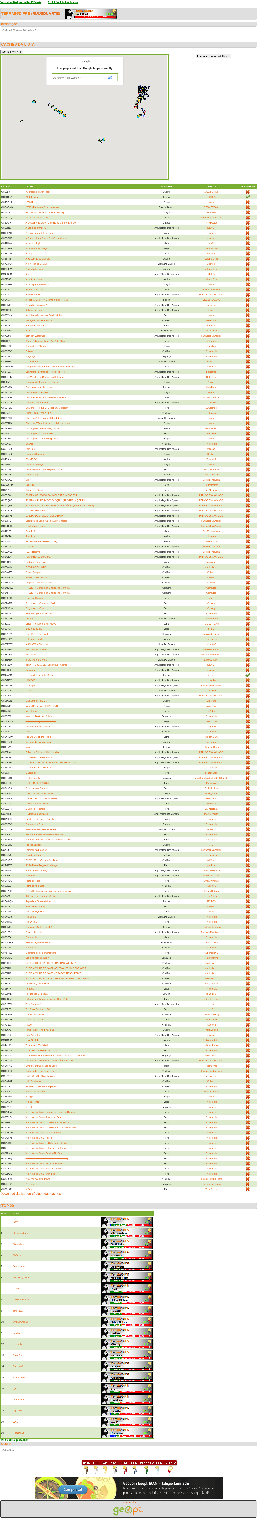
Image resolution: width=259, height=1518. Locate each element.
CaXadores (211, 341)
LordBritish (211, 896)
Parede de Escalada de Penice (41, 829)
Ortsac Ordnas (211, 881)
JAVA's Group (211, 192)
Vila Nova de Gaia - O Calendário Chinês (46, 1143)
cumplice (211, 346)
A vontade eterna (34, 279)
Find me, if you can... (36, 562)
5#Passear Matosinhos (37, 217)
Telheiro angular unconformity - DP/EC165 (47, 999)
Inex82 (211, 243)
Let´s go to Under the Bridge (40, 675)
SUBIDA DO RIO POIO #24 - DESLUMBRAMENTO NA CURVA (58, 978)
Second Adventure (35, 932)
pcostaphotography (211, 927)
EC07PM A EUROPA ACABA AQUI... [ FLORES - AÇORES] (56, 500)
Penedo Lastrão (34, 845)
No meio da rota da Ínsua (38, 742)
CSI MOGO (31, 459)
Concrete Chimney (35, 454)
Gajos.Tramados (211, 474)
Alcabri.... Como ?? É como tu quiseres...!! (47, 300)
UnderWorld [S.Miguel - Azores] (41, 1076)
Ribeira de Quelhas (35, 911)
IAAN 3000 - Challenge (37, 644)
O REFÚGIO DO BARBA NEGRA (42, 798)
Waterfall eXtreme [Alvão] (38, 1179)
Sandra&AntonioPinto (211, 217)
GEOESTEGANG (211, 300)
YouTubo (30, 1184)
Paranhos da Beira (35, 824)
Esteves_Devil (211, 659)
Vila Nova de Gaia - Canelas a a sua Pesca (47, 1122)
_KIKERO (211, 274)
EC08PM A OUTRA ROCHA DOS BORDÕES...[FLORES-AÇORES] (60, 505)
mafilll (211, 911)
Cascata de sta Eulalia (37, 392)
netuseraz (211, 372)
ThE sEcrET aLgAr (35, 1019)
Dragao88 (18, 1366)
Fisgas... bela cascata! (37, 577)
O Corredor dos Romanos (39, 767)
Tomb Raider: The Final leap (40, 1030)
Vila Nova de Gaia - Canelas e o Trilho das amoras (51, 1127)
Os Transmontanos (211, 1184)
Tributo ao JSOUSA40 (37, 1045)
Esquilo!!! (30, 531)
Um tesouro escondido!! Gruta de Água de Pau (49, 1060)
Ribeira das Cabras (35, 906)
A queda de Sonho (35, 269)
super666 (211, 644)
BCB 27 (29, 330)
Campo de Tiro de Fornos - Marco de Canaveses (50, 366)
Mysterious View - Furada (38, 726)
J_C (211, 845)
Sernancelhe (32, 937)
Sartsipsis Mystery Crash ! (39, 927)
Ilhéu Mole (31, 654)
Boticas (29, 351)
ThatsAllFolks (211, 767)
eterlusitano (211, 567)
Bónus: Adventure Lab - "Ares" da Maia (45, 341)
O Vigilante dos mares (37, 814)
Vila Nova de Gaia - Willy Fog (40, 1174)
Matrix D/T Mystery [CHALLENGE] (43, 706)
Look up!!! (30, 685)
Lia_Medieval (211, 490)
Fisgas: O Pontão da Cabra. (40, 582)
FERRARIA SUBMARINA (38, 557)
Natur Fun (211, 377)
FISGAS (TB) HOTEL (36, 567)
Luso (28, 695)
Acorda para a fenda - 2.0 (38, 284)
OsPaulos (211, 587)
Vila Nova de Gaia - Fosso (39, 1138)
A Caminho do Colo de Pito (39, 233)
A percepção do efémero (38, 258)
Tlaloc (29, 1024)
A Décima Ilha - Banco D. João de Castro (46, 238)
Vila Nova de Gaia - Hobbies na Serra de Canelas (51, 1112)
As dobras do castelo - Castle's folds (44, 315)
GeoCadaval (211, 248)
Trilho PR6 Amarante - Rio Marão (42, 1050)
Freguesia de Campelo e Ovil (40, 603)
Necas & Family (211, 634)
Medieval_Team (21, 1277)
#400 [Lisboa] (32, 197)
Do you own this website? (67, 77)
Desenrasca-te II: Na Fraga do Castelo (45, 469)
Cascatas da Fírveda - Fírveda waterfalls (46, 397)
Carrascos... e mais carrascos (40, 387)
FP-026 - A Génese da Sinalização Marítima (48, 593)
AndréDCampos (211, 397)
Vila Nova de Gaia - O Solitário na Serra (46, 1148)
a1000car (211, 803)
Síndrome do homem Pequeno (41, 952)
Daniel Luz (211, 305)
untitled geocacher (211, 289)
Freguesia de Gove (35, 608)
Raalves (211, 454)
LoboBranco (211, 773)
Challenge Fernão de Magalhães (42, 438)
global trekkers (211, 747)
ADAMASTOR (33, 294)
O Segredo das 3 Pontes (38, 803)
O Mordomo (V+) (34, 778)
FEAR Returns (33, 551)
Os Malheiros (211, 485)
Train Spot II (32, 1040)
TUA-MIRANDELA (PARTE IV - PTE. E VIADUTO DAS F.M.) (56, 1055)
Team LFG (211, 994)
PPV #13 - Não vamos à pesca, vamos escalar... (50, 891)
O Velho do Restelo (35, 809)
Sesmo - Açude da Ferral (38, 942)
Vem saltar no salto (35, 1091)
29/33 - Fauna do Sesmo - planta (42, 207)
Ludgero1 (211, 726)
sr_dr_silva (211, 855)
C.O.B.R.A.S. (32, 361)
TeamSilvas (211, 325)
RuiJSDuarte (45, 14)
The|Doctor (211, 222)
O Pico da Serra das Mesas (39, 793)
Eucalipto (30, 536)
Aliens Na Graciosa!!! (36, 305)
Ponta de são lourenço (37, 870)
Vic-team (211, 536)
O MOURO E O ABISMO (38, 783)
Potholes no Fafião (35, 886)
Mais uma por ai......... (36, 701)
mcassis (211, 238)
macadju (211, 402)
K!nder (211, 310)
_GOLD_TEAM (211, 623)
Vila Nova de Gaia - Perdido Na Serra (44, 1153)
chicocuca (211, 320)
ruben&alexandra (211, 870)
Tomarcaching (211, 958)
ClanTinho (211, 387)
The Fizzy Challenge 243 (38, 1009)
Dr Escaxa (211, 413)
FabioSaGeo (211, 618)
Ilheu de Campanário (36, 649)
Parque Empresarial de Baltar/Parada (44, 834)
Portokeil (211, 433)
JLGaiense (211, 408)
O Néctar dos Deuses (36, 788)
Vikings (29, 1096)
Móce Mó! (211, 783)
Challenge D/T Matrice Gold (40, 433)
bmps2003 (18, 1310)
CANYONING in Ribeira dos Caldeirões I (46, 377)
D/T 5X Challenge (34, 464)
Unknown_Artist (211, 1040)
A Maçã (29, 253)
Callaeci (211, 572)
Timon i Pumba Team (211, 1071)
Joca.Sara (211, 212)
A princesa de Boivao (36, 264)
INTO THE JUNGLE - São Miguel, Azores (46, 665)
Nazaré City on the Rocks (38, 737)
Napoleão (211, 562)
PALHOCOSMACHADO (211, 294)
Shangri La (31, 947)
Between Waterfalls (35, 336)
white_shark (211, 793)
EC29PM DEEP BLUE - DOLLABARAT (45, 515)
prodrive (211, 865)
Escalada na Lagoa (35, 526)
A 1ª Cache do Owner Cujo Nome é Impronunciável (51, 222)
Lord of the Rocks (211, 999)
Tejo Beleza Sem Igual (37, 994)
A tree (29, 274)
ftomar (211, 629)
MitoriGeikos (211, 428)
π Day (29, 1189)
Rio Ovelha (31, 922)
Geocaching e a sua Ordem (39, 613)
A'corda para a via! (35, 289)
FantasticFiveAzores (211, 336)
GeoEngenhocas (211, 531)
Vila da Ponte (32, 1102)
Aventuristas (19, 1377)
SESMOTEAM (211, 207)
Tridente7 (211, 459)
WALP (16, 1422)
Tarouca (30, 988)
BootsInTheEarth (211, 480)
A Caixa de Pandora (36, 228)
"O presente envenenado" (39, 192)
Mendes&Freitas (211, 649)
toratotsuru (18, 1399)
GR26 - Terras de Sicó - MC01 (41, 623)
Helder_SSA (211, 737)
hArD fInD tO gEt (34, 629)
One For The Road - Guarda (40, 819)
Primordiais (211, 233)
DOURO (30, 485)
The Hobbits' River (35, 1014)
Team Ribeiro (211, 675)
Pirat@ (211, 598)
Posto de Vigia (33, 881)
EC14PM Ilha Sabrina (36, 510)
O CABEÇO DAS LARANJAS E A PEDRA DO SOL (51, 762)
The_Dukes (211, 639)
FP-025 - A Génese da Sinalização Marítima (48, 587)
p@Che (211, 860)
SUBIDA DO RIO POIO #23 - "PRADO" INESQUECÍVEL (54, 973)
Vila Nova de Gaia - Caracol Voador (43, 1132)
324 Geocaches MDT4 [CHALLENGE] (45, 212)
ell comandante (211, 469)
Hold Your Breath (34, 639)
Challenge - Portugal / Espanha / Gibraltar (47, 408)
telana (211, 392)
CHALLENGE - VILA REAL (39, 413)
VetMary (211, 253)
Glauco (29, 618)
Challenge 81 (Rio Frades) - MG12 (43, 428)
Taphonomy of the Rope (38, 983)
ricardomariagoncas (211, 654)
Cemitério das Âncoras (37, 402)
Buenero (211, 264)
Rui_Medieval (211, 952)
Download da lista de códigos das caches (30, 1193)
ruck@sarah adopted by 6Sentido (211, 778)
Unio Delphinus (33, 1081)
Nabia (29, 731)
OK (110, 77)
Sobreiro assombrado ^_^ (38, 958)
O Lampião (31, 773)
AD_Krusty (211, 330)
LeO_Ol (211, 228)
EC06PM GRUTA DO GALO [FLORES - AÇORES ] (51, 495)
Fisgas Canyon (33, 572)
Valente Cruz (211, 258)
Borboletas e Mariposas (37, 346)
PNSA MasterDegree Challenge (41, 865)
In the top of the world (36, 659)
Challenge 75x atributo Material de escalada (48, 423)
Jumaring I (31, 670)
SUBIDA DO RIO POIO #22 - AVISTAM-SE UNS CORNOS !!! (56, 968)
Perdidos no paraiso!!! (37, 850)
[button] (56, 110)
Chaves (29, 444)
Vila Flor (30, 1107)
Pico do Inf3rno (33, 855)
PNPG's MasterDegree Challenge (42, 860)
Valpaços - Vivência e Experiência (43, 1086)
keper (211, 1004)
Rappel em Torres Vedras (38, 901)
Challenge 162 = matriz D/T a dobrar (44, 418)
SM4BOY (211, 901)
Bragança (30, 356)
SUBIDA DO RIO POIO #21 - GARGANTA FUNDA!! (51, 963)
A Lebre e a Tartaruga (36, 248)
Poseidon (30, 875)
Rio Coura (31, 916)
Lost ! (28, 690)
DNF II (29, 480)
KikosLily (17, 1344)
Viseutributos (211, 1045)
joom (211, 202)
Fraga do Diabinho (35, 598)
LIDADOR (31, 680)
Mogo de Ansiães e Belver (39, 716)
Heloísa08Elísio (21, 1299)
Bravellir (211, 361)
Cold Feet (30, 449)
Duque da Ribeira (34, 490)
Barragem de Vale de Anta (39, 320)
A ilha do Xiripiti (33, 243)
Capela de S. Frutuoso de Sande (42, 382)
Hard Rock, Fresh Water (38, 634)
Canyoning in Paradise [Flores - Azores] (46, 372)
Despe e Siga (32, 474)
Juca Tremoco (211, 983)
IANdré (211, 711)
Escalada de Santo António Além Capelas (46, 521)
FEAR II (30, 546)
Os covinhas (19, 1266)
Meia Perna (31, 711)
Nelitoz (211, 382)
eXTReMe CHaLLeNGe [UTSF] (41, 541)
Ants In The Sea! (34, 310)
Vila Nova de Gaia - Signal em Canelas (45, 1163)
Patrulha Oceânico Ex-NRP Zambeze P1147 (48, 839)
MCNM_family (211, 814)
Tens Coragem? (34, 1004)
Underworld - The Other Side (40, 1071)
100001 (29, 202)
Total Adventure (33, 1035)
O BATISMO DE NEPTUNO (39, 757)
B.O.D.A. (211, 197)
